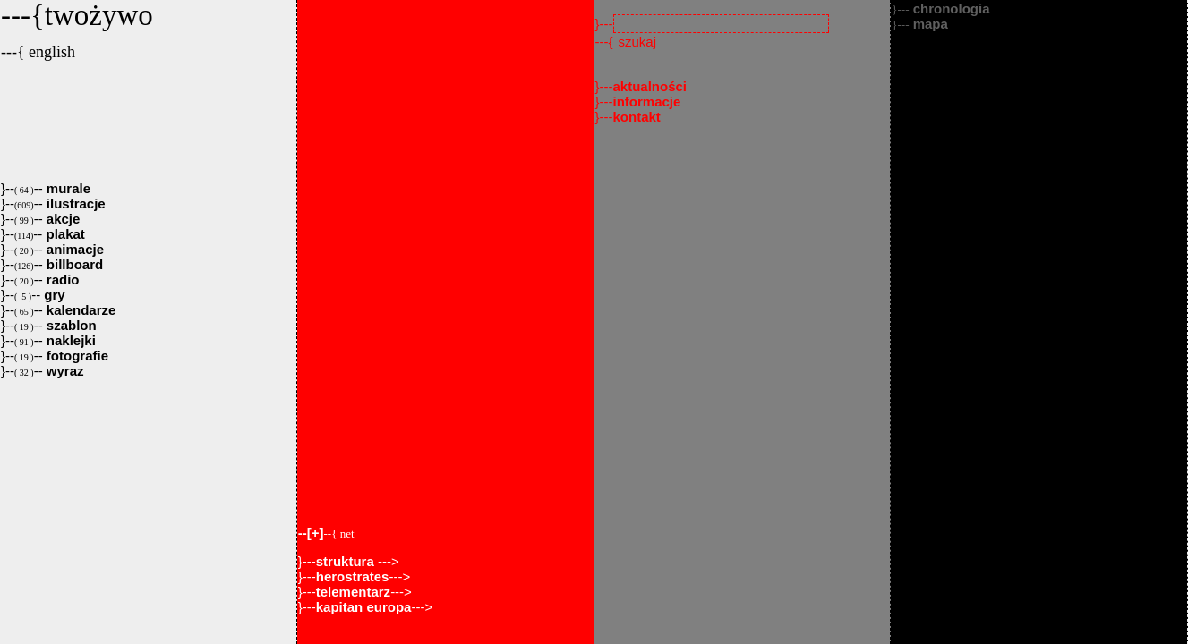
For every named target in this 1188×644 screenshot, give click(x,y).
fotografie (75, 355)
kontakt (637, 116)
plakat (63, 234)
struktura (347, 561)
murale (66, 188)
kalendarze (79, 310)
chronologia (940, 8)
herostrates (352, 576)
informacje (647, 101)
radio (61, 279)
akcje (62, 218)
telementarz (353, 591)
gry (52, 294)
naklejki (69, 340)
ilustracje (74, 203)
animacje (73, 249)
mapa (920, 23)
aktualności (650, 86)
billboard (73, 264)
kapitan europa (364, 606)
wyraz (63, 370)
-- (326, 532)
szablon (70, 325)
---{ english (38, 52)
